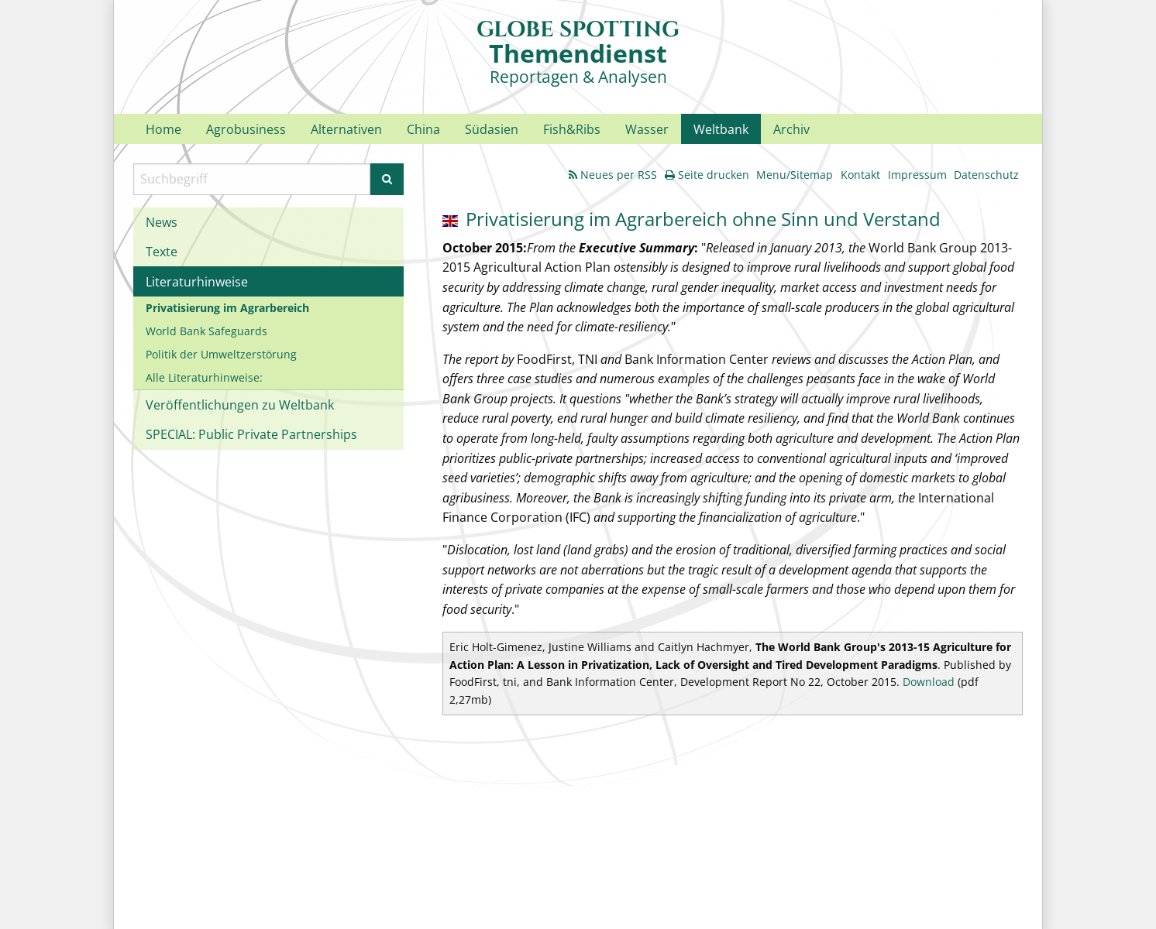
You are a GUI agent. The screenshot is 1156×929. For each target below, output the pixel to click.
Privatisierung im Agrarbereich (227, 307)
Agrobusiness (246, 129)
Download (929, 681)
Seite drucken (707, 174)
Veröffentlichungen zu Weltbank (240, 404)
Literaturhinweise (197, 281)
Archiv (791, 129)
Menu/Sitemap (794, 174)
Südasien (491, 129)
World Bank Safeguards (206, 331)
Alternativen (346, 129)
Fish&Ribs (571, 129)
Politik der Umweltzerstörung (221, 354)
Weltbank (720, 129)
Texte (161, 251)
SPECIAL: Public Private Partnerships (251, 434)
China (423, 129)
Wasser (647, 129)
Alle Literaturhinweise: (204, 377)
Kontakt (860, 174)
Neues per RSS (613, 174)
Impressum (917, 174)
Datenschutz (986, 174)
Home (163, 129)
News (161, 222)
